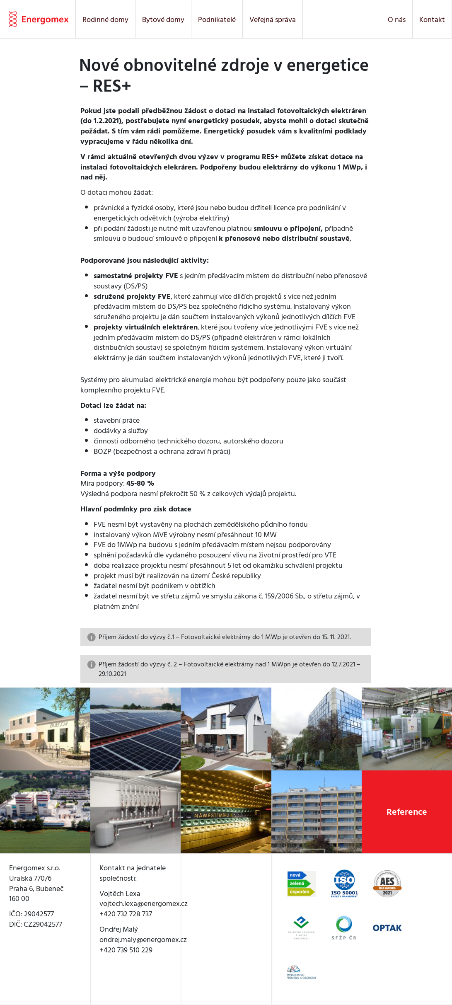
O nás (397, 19)
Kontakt (432, 19)
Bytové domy (163, 19)
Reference (407, 811)
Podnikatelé (217, 19)
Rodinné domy (105, 19)
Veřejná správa (272, 19)
